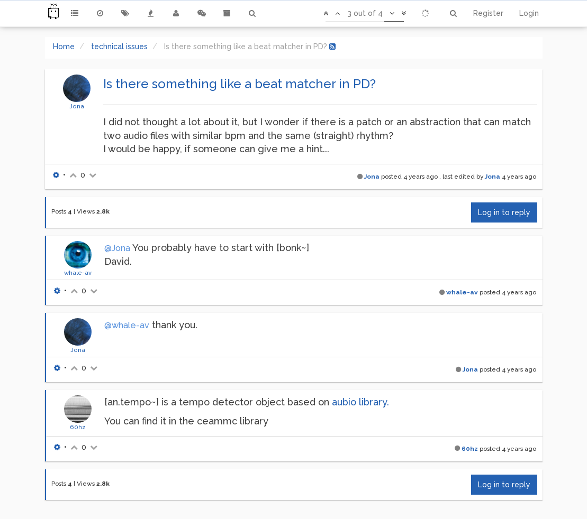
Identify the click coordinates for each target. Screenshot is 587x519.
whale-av (78, 272)
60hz (78, 427)
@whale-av (126, 325)
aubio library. (360, 401)
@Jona (117, 248)
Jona (76, 106)
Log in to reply (504, 212)
